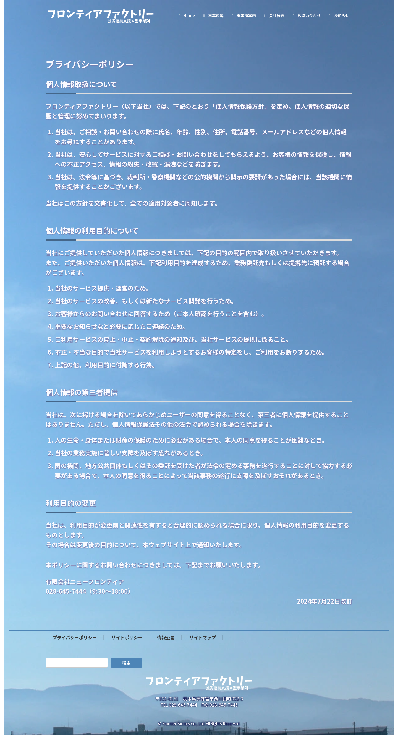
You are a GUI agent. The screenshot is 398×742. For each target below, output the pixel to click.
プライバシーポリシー (75, 637)
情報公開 (166, 637)
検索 (126, 662)
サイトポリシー (126, 637)
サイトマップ (202, 637)
